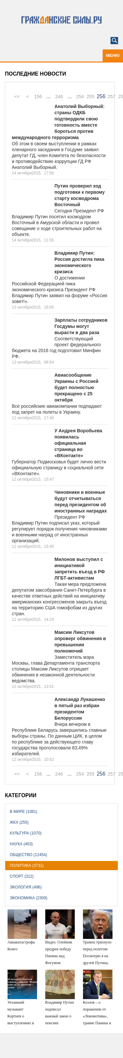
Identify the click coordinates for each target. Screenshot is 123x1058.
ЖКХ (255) (19, 822)
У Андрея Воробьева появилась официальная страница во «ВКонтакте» (78, 443)
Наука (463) (21, 844)
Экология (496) (26, 887)
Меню (113, 55)
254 (80, 96)
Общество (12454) (28, 854)
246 (59, 96)
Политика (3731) (27, 865)
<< (17, 96)
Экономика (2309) (28, 898)
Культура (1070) (26, 833)
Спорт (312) (22, 876)
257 (111, 96)
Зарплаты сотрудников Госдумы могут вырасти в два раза (81, 326)
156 (38, 96)
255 (90, 96)
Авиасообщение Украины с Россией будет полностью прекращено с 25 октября (76, 387)
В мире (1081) (23, 811)
